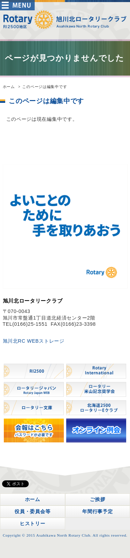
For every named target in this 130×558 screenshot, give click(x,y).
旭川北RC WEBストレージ (33, 341)
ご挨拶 (97, 499)
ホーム (9, 87)
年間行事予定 (97, 511)
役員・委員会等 (32, 511)
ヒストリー (32, 523)
